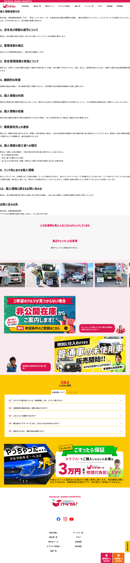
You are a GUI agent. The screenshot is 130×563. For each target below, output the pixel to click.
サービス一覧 (78, 532)
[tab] (58, 392)
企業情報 (78, 541)
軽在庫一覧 (53, 537)
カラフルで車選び (53, 546)
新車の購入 (53, 532)
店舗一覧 (53, 551)
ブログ (78, 537)
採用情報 (78, 546)
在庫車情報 (127, 546)
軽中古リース (53, 541)
